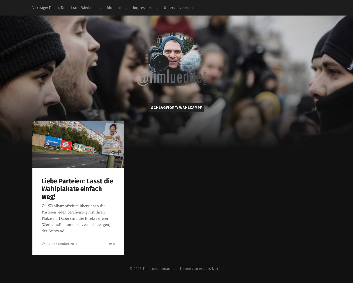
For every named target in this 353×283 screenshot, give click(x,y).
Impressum (142, 8)
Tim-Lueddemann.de (160, 269)
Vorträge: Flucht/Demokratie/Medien (63, 8)
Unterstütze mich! (179, 8)
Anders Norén (211, 269)
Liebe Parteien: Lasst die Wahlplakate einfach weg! (77, 189)
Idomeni (114, 8)
